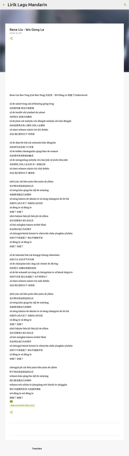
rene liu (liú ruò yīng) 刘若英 (22, 405)
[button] (11, 38)
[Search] (50, 4)
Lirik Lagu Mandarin (27, 4)
